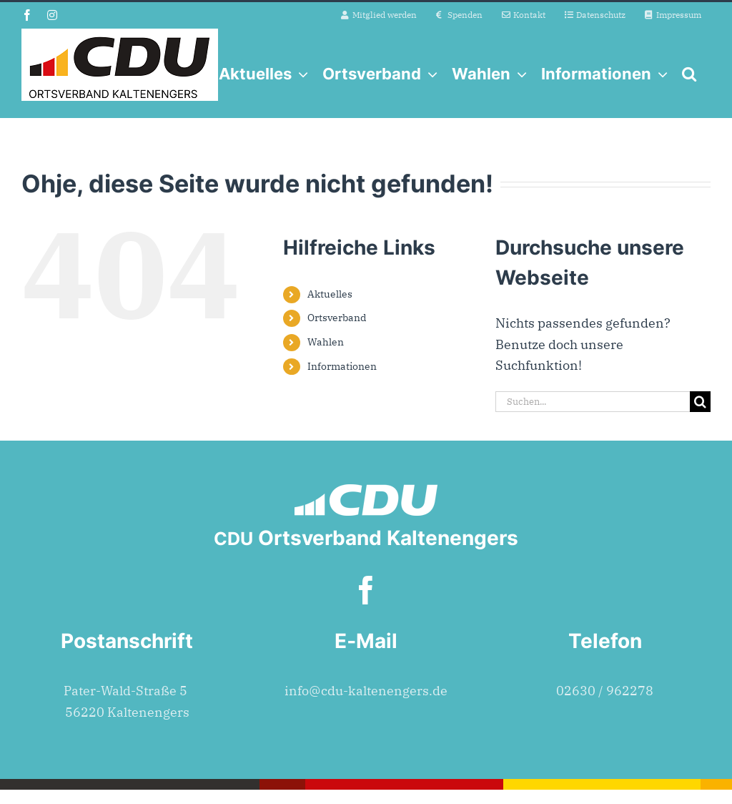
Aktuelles (329, 294)
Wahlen (325, 341)
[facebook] (366, 590)
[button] (689, 73)
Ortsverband (337, 317)
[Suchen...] (592, 401)
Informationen (342, 366)
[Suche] (700, 401)
